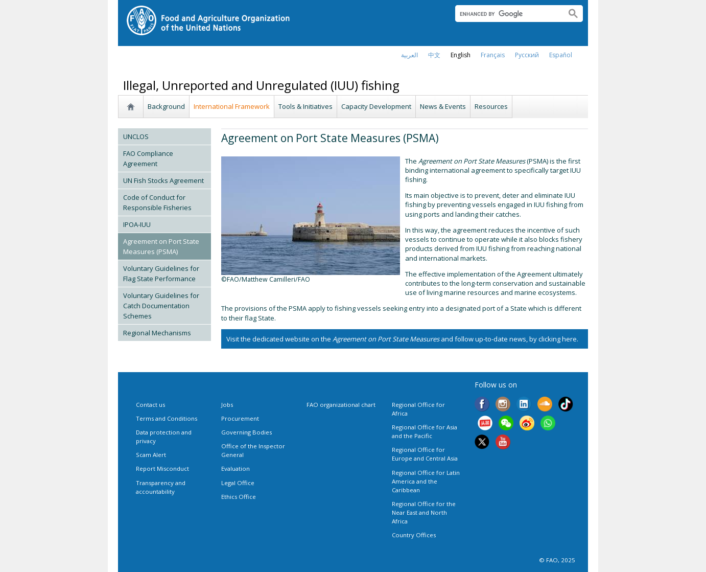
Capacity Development (376, 106)
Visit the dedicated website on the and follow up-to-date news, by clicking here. (402, 339)
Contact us (150, 404)
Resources (491, 106)
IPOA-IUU (137, 224)
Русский (527, 55)
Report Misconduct (162, 468)
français (493, 55)
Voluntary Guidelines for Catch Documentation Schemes (161, 306)
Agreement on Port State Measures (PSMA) (161, 246)
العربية (409, 55)
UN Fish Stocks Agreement (163, 180)
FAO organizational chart (341, 404)
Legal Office (237, 483)
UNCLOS (136, 136)
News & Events (443, 106)
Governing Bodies (246, 432)
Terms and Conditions (166, 418)
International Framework (232, 106)
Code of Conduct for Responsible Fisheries (157, 202)
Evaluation (235, 468)
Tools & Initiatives (305, 106)
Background (166, 106)
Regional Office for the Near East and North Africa (424, 512)
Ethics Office (238, 496)
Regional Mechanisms (157, 332)
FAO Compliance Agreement (148, 158)
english (460, 55)
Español (560, 55)
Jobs (227, 404)
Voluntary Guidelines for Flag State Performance (161, 273)
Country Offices (414, 535)
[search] (506, 13)
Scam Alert (151, 455)
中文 (434, 55)
